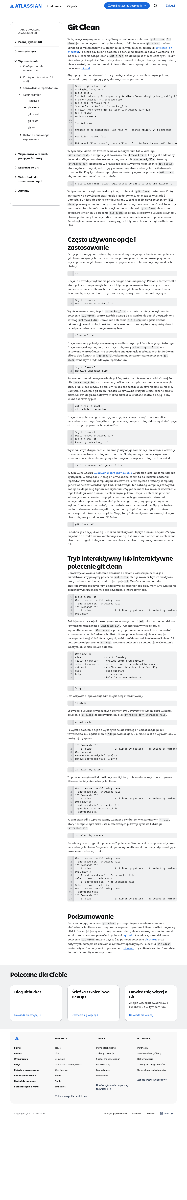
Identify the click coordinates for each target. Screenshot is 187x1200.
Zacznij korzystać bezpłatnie (127, 5)
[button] (72, 6)
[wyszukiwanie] (155, 6)
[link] (170, 6)
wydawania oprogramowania (113, 485)
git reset (161, 47)
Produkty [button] (54, 6)
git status (151, 973)
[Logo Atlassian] (25, 6)
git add (85, 67)
